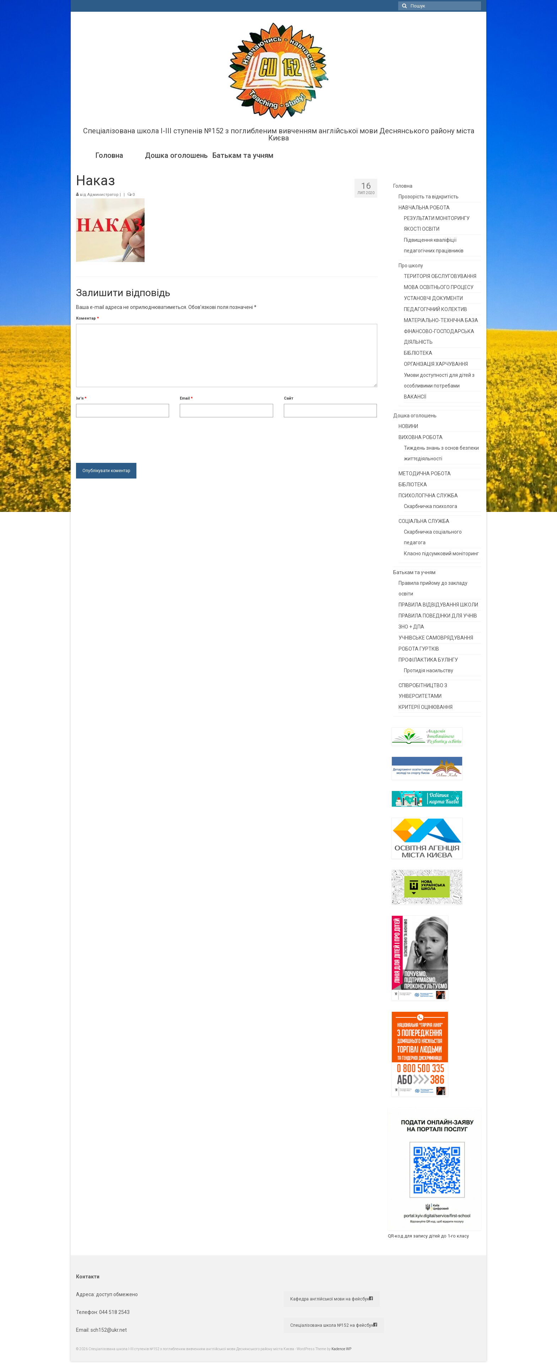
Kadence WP (341, 1349)
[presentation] (130, 438)
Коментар (87, 318)
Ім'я (81, 398)
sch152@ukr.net (109, 1330)
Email (186, 398)
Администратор (103, 194)
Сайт (288, 398)
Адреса (85, 1294)
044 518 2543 (114, 1312)
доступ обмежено (116, 1294)
